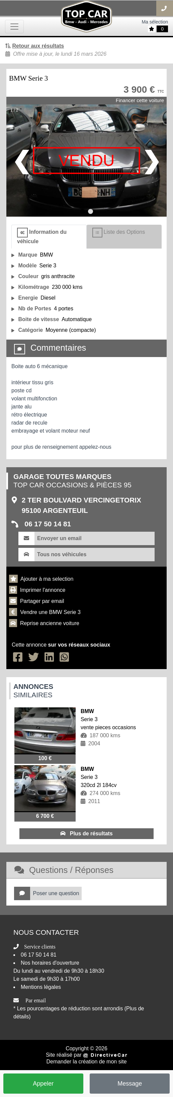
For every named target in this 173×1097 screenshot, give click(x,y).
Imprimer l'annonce (43, 590)
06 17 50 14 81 (47, 524)
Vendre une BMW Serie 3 (50, 612)
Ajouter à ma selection (46, 579)
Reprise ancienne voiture (49, 623)
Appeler (43, 1083)
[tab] (49, 237)
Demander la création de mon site (86, 1061)
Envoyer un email (59, 538)
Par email (35, 1000)
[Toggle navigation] (14, 26)
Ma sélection (155, 22)
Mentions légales (41, 987)
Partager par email (42, 601)
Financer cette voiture (140, 100)
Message (129, 1083)
